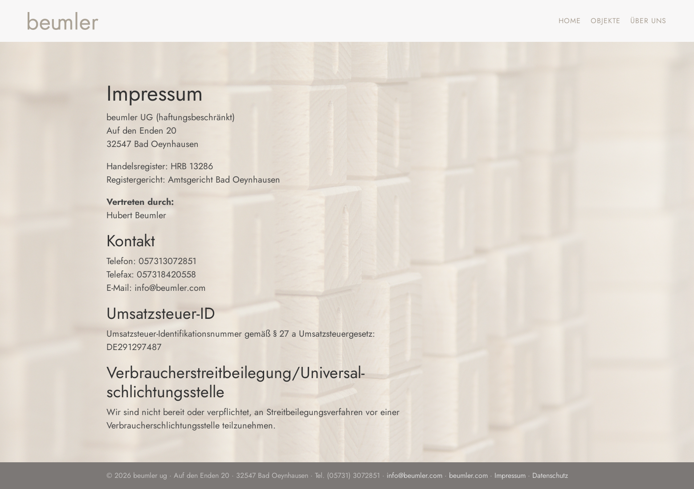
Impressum (510, 475)
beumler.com (468, 475)
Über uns (648, 21)
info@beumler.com (414, 475)
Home (570, 21)
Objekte (606, 21)
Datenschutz (550, 475)
